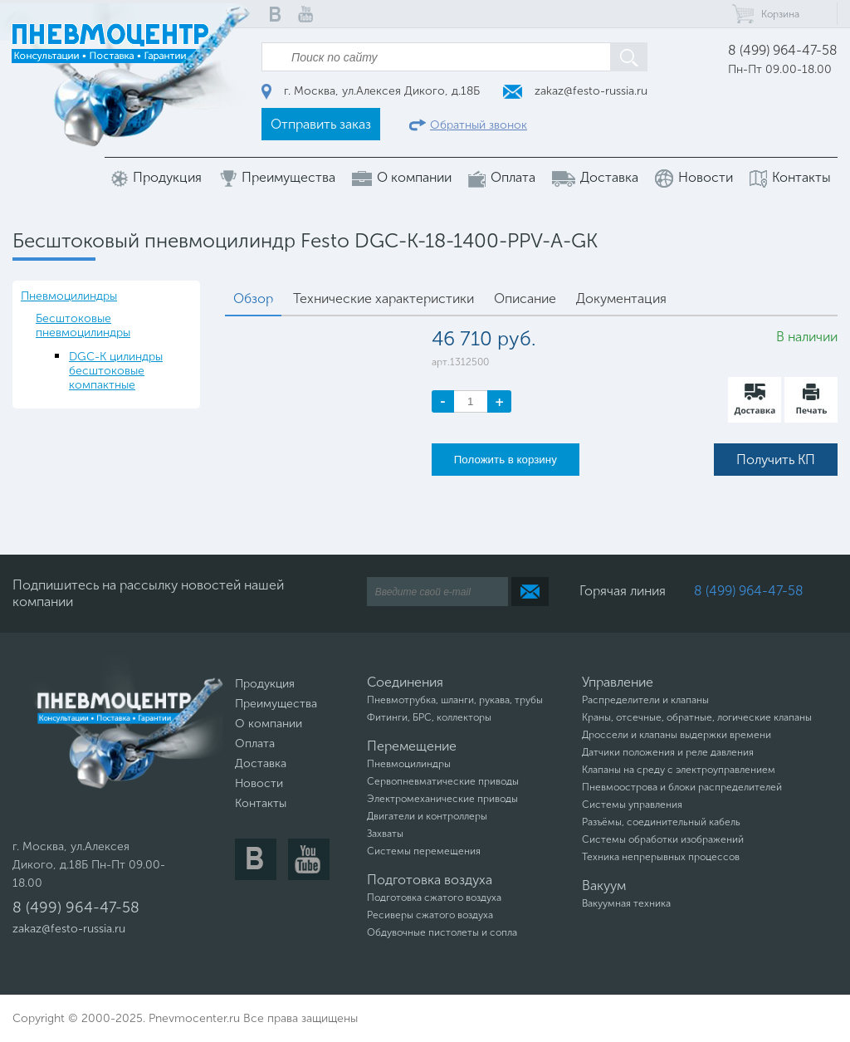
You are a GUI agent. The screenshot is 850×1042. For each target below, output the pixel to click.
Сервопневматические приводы (443, 781)
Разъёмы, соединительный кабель (661, 822)
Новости (694, 178)
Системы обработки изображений (663, 839)
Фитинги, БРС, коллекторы (429, 717)
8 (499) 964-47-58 (783, 50)
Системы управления (632, 804)
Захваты (385, 833)
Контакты (790, 178)
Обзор (253, 298)
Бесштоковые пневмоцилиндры (83, 325)
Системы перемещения (424, 851)
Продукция (156, 178)
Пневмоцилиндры (69, 296)
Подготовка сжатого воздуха (434, 897)
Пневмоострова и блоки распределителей (682, 787)
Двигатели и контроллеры (427, 816)
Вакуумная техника (626, 903)
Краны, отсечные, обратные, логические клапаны (697, 717)
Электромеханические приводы (442, 799)
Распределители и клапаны (645, 700)
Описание (525, 298)
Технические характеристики (383, 298)
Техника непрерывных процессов (661, 857)
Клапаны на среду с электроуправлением (678, 769)
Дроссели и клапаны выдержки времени (676, 735)
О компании (402, 177)
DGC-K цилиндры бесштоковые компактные (116, 371)
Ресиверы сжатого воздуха (430, 915)
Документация (621, 298)
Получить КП (775, 459)
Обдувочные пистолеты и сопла (442, 932)
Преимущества (276, 178)
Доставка (595, 177)
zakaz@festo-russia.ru (575, 91)
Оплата (501, 178)
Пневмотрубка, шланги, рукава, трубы (455, 700)
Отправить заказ (321, 124)
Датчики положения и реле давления (668, 752)
